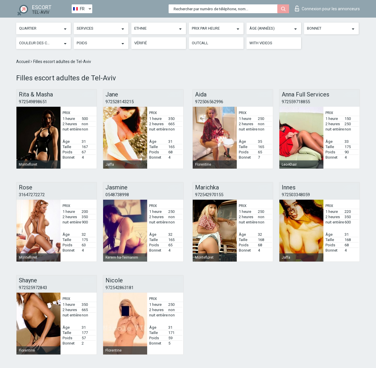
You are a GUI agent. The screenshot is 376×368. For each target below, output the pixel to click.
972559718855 (296, 101)
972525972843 (33, 287)
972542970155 (209, 194)
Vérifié (140, 43)
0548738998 (117, 194)
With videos (260, 43)
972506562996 (209, 101)
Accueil (23, 61)
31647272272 (32, 194)
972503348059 (296, 194)
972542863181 (119, 287)
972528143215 (119, 101)
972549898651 (33, 101)
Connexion (327, 8)
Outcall (200, 43)
